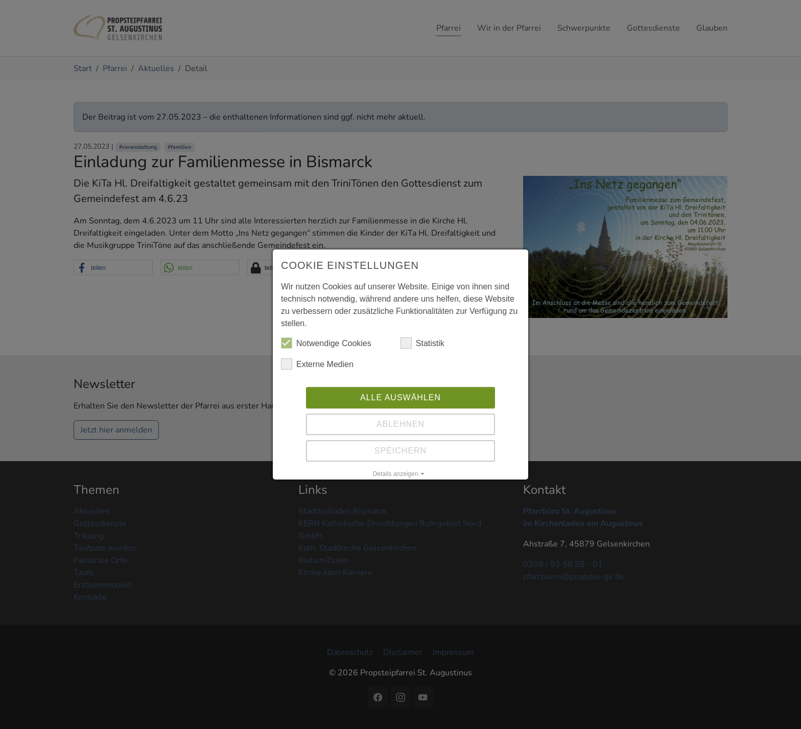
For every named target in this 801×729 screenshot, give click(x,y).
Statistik (422, 343)
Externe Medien (317, 364)
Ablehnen (400, 424)
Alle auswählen (400, 397)
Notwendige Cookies (326, 343)
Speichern (400, 450)
